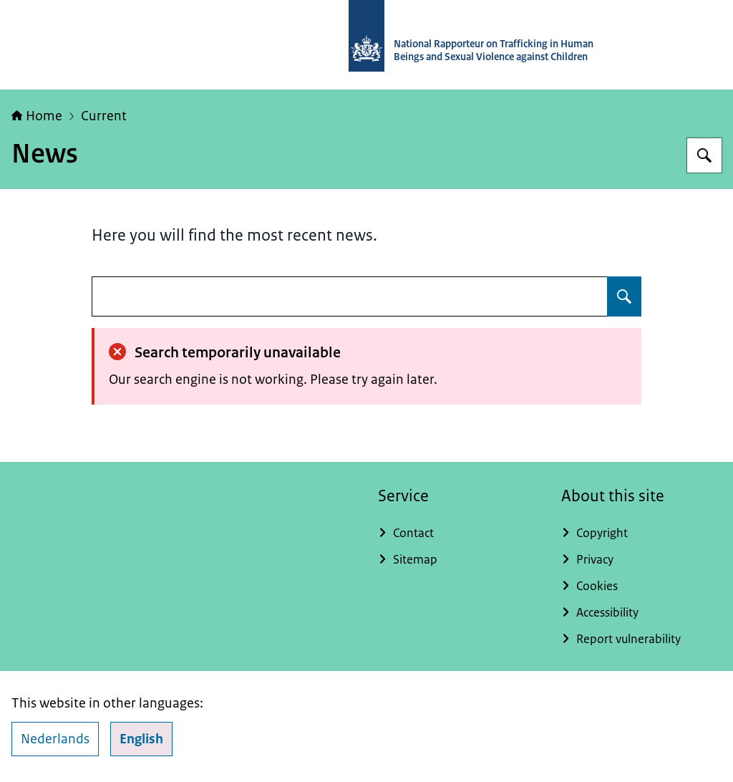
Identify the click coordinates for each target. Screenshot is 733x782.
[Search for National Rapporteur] (704, 155)
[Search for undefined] (624, 296)
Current (104, 116)
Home (36, 116)
